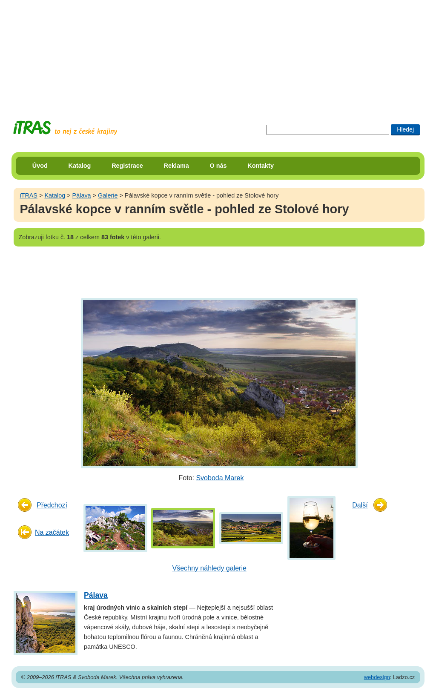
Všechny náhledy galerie (209, 568)
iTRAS (28, 195)
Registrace (127, 165)
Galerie (108, 195)
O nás (218, 165)
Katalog (80, 165)
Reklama (176, 165)
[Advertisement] (218, 53)
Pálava (81, 195)
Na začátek (52, 532)
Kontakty (260, 165)
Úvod (40, 165)
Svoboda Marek (220, 478)
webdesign (377, 677)
